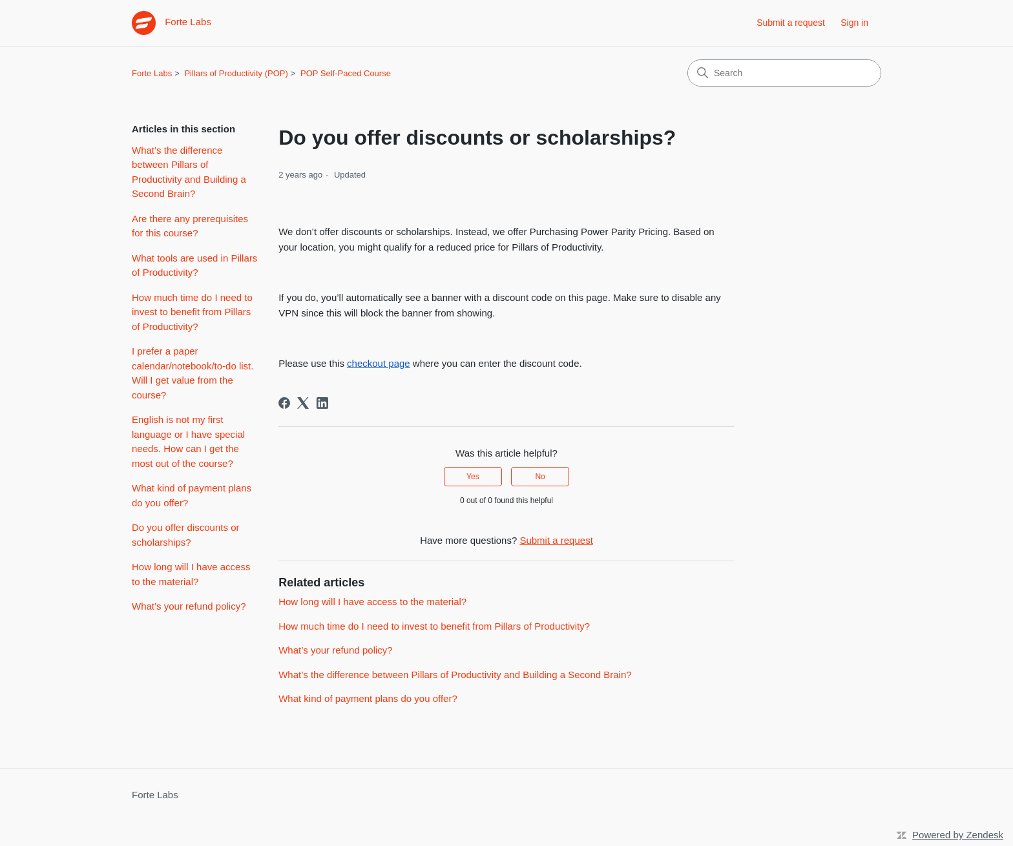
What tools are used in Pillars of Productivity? (194, 265)
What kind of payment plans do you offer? (191, 495)
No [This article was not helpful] (540, 476)
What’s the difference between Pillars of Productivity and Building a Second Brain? (189, 172)
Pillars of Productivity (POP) (235, 73)
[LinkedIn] (322, 403)
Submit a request (791, 22)
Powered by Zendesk (957, 834)
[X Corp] (303, 403)
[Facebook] (284, 403)
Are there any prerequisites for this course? (190, 226)
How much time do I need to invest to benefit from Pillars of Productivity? (192, 312)
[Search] (784, 73)
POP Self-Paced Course (345, 73)
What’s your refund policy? (188, 606)
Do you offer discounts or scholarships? (185, 535)
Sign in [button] (854, 22)
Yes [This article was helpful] (472, 476)
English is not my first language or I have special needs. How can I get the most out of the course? (188, 441)
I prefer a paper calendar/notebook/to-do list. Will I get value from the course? (192, 373)
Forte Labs (152, 73)
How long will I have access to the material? (191, 574)
